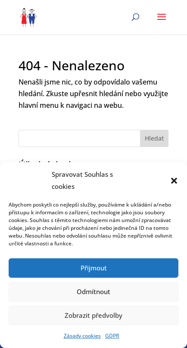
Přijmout (94, 267)
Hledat (154, 138)
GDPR (112, 335)
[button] (174, 180)
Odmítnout (93, 291)
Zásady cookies (82, 335)
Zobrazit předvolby (93, 315)
